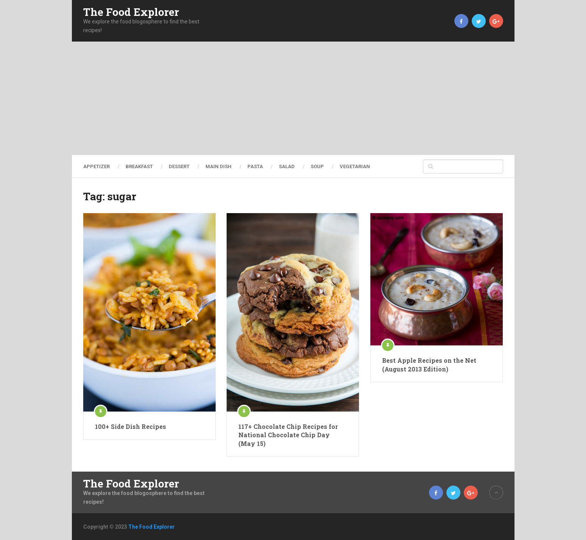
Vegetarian (355, 166)
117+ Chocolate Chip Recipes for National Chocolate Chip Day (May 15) (288, 434)
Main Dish (218, 166)
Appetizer (96, 166)
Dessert (179, 166)
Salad (287, 166)
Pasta (255, 166)
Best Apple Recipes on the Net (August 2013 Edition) (429, 364)
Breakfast (139, 166)
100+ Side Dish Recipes (130, 426)
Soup (317, 166)
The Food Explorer (131, 12)
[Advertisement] (293, 98)
